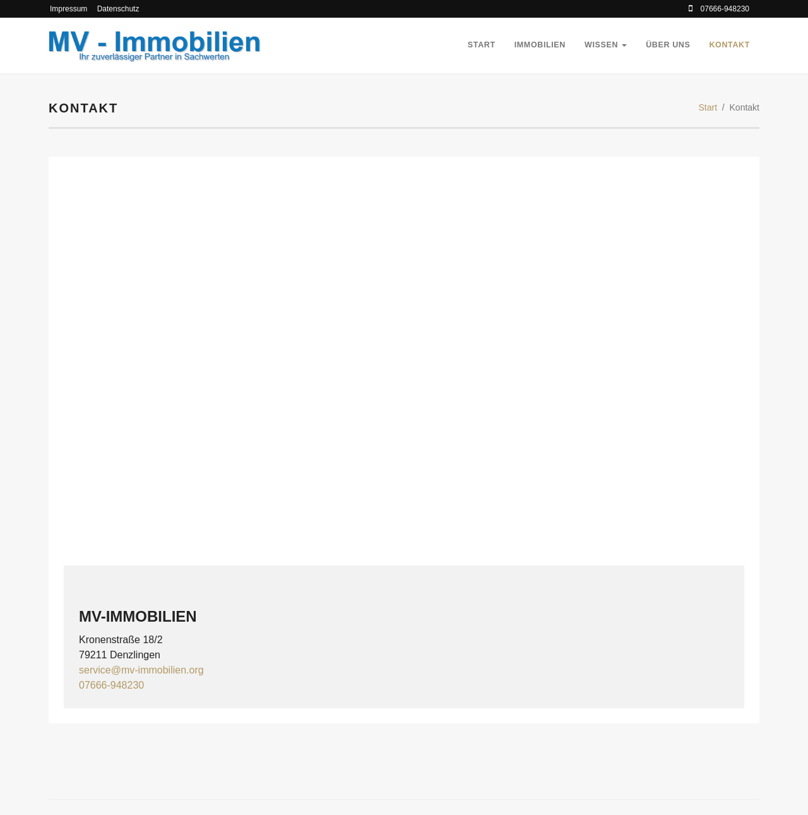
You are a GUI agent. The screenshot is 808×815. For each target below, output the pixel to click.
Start (482, 44)
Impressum (68, 8)
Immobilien (540, 44)
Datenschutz (118, 8)
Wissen (606, 44)
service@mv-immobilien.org (141, 670)
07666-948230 (111, 685)
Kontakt (729, 44)
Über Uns (668, 44)
